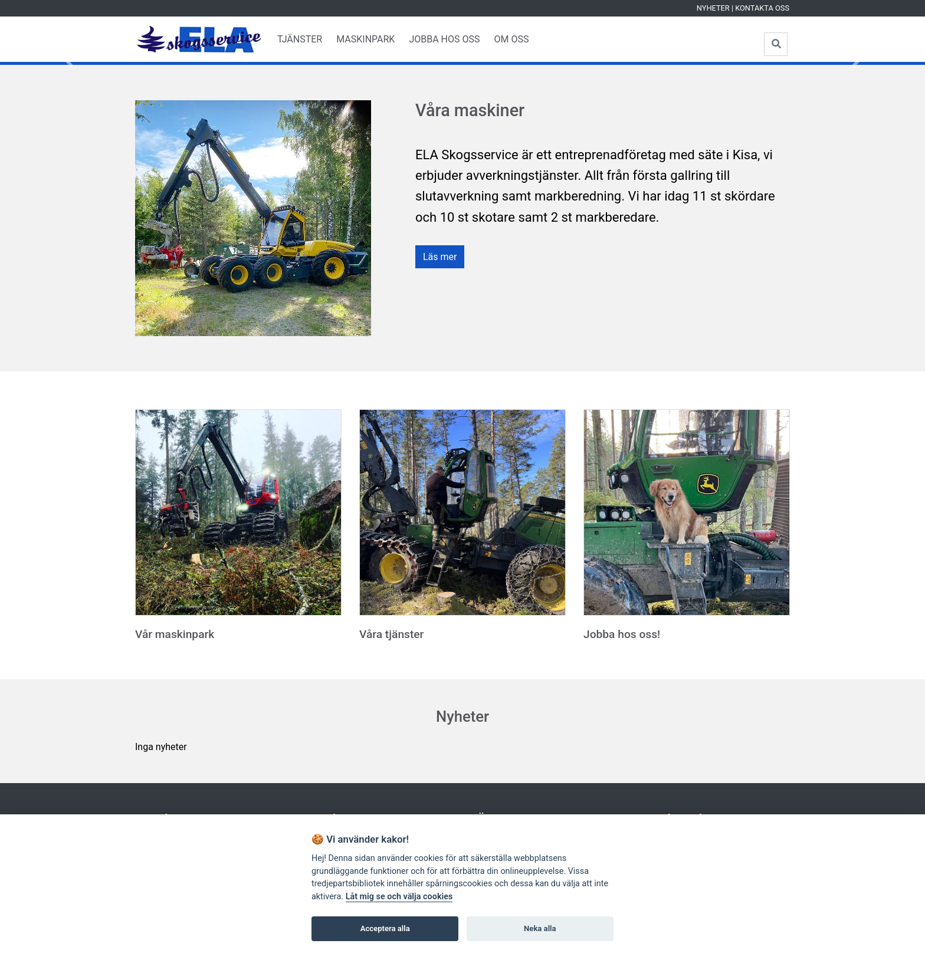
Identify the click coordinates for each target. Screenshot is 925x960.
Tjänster (299, 39)
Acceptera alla (385, 928)
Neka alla (540, 928)
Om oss (511, 39)
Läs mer (440, 256)
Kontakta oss (762, 8)
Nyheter (713, 8)
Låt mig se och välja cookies (399, 897)
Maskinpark (365, 39)
